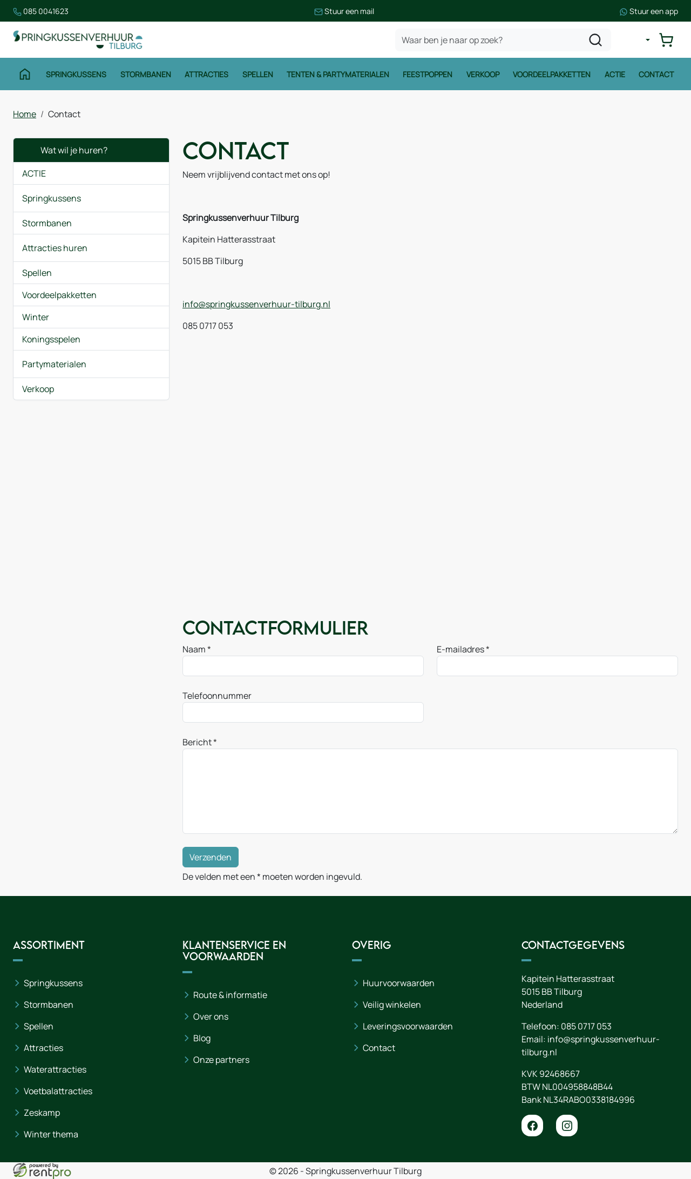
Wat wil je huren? (64, 150)
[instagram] (567, 1125)
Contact (656, 74)
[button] (152, 198)
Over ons (210, 1016)
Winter (35, 317)
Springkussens (76, 74)
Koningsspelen (51, 339)
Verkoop (482, 74)
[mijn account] (639, 40)
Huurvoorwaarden (399, 983)
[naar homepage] (78, 39)
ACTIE (34, 173)
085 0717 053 (586, 1026)
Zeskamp (42, 1113)
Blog (202, 1038)
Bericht (197, 742)
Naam (194, 649)
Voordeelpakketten (552, 74)
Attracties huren (54, 248)
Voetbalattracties (58, 1091)
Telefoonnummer (217, 696)
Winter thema (51, 1134)
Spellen (257, 74)
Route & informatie (230, 995)
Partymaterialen (54, 364)
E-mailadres (460, 649)
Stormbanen (145, 74)
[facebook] (532, 1125)
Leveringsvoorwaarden (408, 1026)
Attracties (206, 74)
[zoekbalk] (503, 40)
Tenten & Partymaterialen (338, 74)
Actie (615, 74)
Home (24, 114)
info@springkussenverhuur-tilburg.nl (256, 304)
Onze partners (221, 1060)
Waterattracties (55, 1069)
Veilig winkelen (392, 1004)
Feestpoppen (427, 74)
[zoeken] (595, 40)
